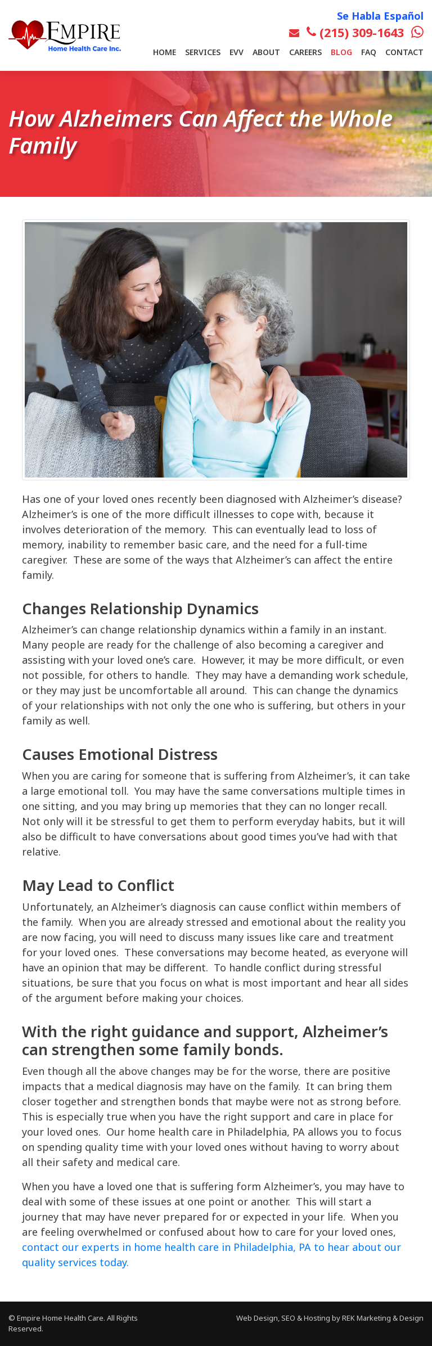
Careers (305, 52)
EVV (237, 52)
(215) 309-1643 (355, 32)
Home (164, 52)
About (266, 52)
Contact (404, 52)
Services (202, 52)
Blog (341, 52)
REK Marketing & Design (383, 1318)
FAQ (368, 52)
